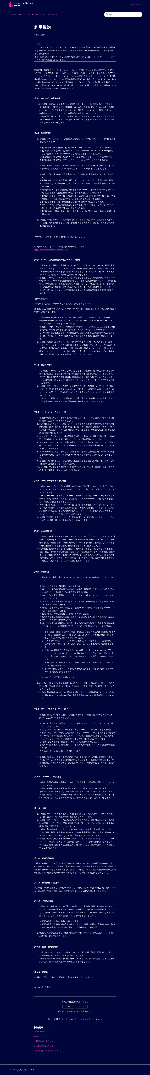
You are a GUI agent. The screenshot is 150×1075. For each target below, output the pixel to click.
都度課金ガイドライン (43, 1041)
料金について (40, 1036)
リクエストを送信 (82, 1019)
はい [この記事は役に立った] (68, 1006)
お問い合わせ (136, 4)
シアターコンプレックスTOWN (19, 15)
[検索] (123, 14)
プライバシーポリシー (43, 1031)
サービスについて (40, 15)
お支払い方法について (43, 1046)
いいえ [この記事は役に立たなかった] (81, 1006)
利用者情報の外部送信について (47, 1050)
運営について (55, 15)
